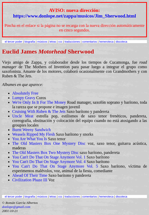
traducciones (72, 41)
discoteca (121, 41)
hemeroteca (106, 41)
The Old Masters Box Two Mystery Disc (45, 152)
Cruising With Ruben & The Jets (38, 111)
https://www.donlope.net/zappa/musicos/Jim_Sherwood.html (74, 16)
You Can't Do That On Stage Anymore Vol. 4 (49, 161)
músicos (42, 41)
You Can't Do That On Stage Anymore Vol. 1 (49, 157)
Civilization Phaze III (29, 180)
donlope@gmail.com (16, 207)
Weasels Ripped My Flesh (33, 134)
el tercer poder (13, 41)
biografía (29, 41)
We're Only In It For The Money (39, 102)
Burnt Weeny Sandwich (31, 130)
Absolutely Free (25, 93)
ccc (60, 41)
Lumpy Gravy (23, 98)
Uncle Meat (22, 116)
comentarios (89, 41)
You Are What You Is (29, 139)
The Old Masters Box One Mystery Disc (49, 143)
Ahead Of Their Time (29, 175)
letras (52, 41)
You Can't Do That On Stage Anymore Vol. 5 (55, 166)
